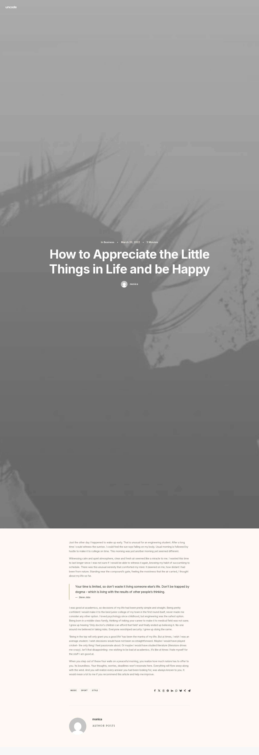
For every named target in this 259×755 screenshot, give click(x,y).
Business (109, 242)
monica (134, 284)
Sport (84, 690)
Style (95, 690)
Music (74, 690)
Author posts (103, 725)
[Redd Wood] (11, 7)
